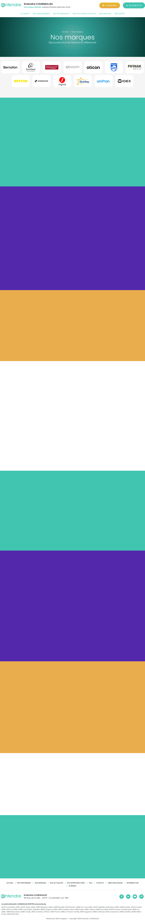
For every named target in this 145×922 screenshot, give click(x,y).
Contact (100, 883)
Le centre (25, 13)
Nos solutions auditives (84, 13)
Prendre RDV (110, 5)
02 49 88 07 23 (134, 5)
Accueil (10, 883)
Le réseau (72, 886)
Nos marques (40, 883)
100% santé (120, 13)
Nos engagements (41, 13)
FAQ (90, 883)
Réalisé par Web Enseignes (56, 918)
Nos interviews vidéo (76, 883)
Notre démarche (61, 13)
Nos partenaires (24, 883)
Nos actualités (56, 883)
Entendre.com (132, 883)
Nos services (105, 13)
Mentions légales (115, 883)
